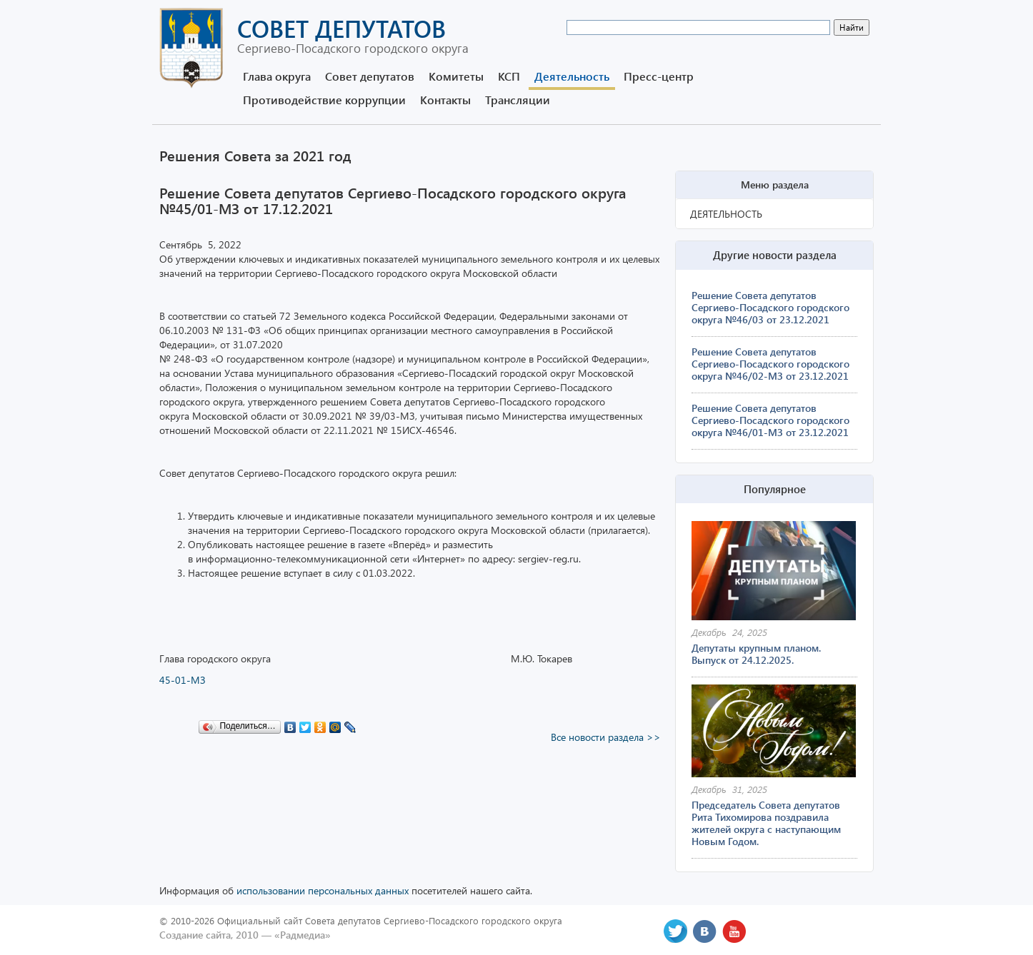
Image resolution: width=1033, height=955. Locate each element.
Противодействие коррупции (324, 99)
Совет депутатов (369, 76)
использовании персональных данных (322, 890)
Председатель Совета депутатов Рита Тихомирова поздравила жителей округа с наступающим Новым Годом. (766, 823)
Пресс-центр (659, 76)
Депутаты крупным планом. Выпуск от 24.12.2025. (756, 654)
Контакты (445, 99)
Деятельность (571, 76)
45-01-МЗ (182, 680)
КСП (509, 76)
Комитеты (456, 76)
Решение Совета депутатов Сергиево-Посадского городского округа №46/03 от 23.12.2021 (770, 307)
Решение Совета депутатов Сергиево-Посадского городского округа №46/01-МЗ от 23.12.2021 (770, 420)
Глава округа (277, 76)
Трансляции (517, 99)
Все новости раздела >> (606, 737)
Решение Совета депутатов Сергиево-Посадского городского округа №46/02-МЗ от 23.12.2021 (770, 364)
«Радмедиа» (302, 934)
